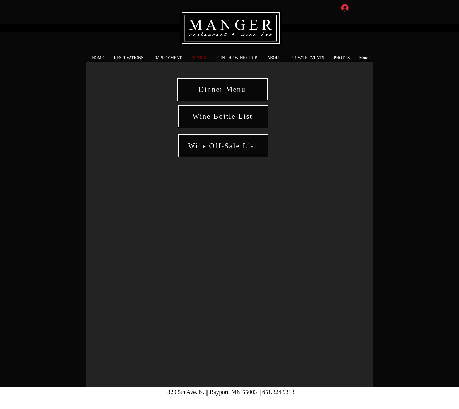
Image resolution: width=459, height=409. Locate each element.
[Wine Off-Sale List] (223, 145)
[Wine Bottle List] (223, 116)
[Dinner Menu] (222, 89)
